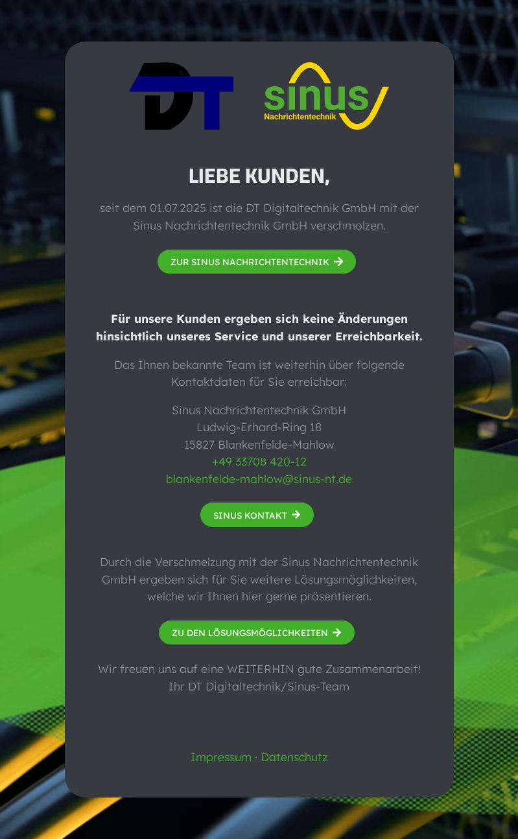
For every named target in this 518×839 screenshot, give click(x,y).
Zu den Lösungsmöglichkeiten (250, 632)
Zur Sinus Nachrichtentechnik (250, 261)
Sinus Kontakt (250, 515)
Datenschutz (294, 757)
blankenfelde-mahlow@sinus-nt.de (259, 478)
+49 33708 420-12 (259, 461)
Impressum (221, 757)
